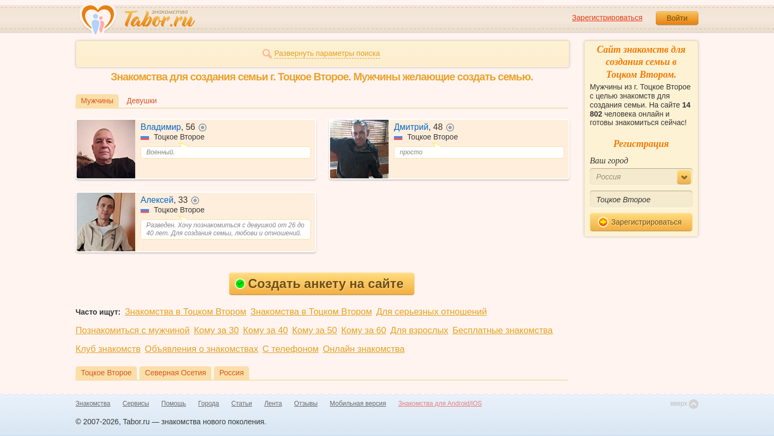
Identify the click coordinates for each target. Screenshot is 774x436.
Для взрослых (419, 330)
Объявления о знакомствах (201, 349)
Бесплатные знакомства (502, 330)
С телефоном (290, 349)
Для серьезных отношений (431, 312)
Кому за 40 (265, 330)
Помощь (173, 403)
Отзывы (306, 403)
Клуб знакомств (108, 349)
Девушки (142, 100)
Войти (676, 18)
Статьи (242, 403)
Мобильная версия (358, 403)
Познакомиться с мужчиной (133, 330)
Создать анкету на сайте (319, 283)
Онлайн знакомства (364, 349)
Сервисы (135, 403)
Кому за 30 (216, 330)
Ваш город (609, 160)
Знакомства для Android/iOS (440, 403)
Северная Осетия (175, 372)
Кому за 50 (314, 330)
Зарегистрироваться (607, 17)
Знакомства (93, 403)
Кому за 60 (363, 330)
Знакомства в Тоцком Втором (185, 312)
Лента (273, 403)
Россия (231, 372)
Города (208, 403)
